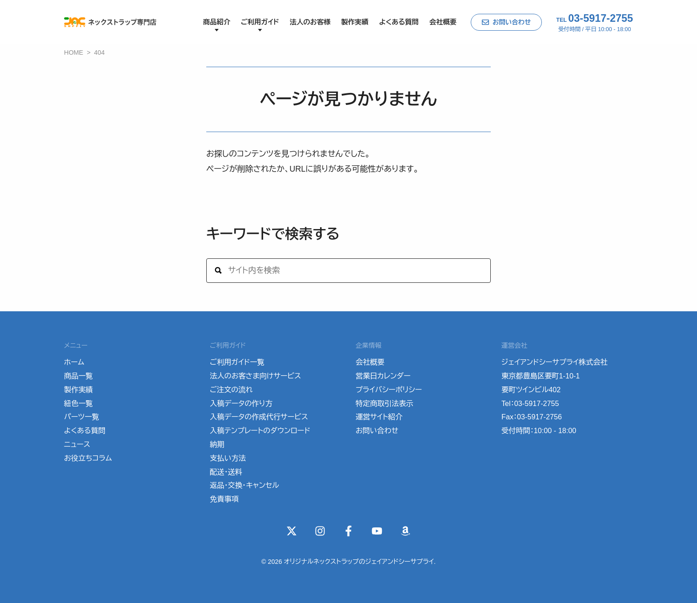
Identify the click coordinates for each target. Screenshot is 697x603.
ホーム (74, 362)
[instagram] (320, 531)
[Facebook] (348, 531)
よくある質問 (399, 22)
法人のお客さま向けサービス (255, 376)
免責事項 (224, 499)
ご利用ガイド (260, 22)
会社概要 (443, 22)
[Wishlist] (405, 531)
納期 (217, 444)
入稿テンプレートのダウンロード (260, 430)
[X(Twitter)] (291, 531)
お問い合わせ (512, 22)
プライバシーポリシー (389, 390)
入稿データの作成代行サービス (259, 417)
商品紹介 (216, 22)
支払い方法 (228, 458)
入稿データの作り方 (241, 403)
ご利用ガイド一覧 (237, 362)
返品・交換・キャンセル (244, 485)
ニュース (77, 444)
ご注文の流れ (231, 390)
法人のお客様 (310, 22)
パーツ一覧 (81, 417)
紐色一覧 (78, 403)
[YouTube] (377, 531)
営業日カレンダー (383, 376)
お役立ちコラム (88, 458)
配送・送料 (226, 472)
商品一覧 (78, 376)
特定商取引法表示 (384, 403)
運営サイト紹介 (379, 417)
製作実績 (354, 22)
